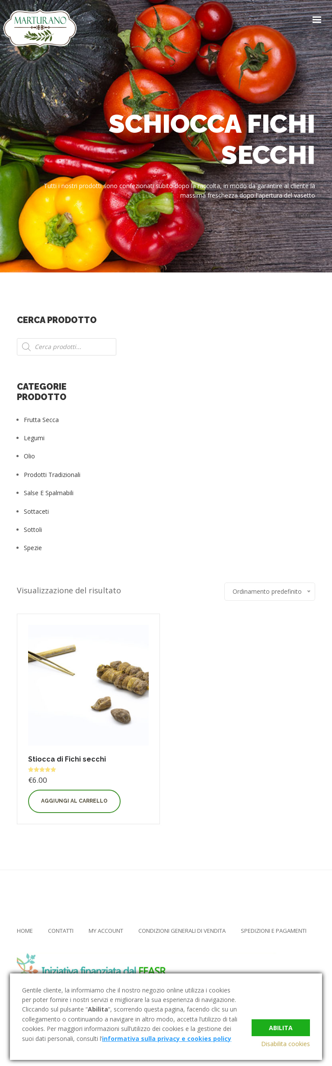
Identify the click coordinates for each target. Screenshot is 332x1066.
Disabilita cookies (285, 1044)
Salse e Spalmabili (48, 493)
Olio (29, 456)
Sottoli (33, 529)
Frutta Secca (41, 420)
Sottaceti (36, 511)
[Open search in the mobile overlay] (66, 346)
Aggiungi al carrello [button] (74, 801)
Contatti (60, 931)
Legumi (34, 438)
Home (25, 931)
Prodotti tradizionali (52, 475)
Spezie (33, 548)
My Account (106, 931)
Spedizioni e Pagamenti (273, 931)
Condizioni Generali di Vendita (182, 931)
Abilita (281, 1025)
